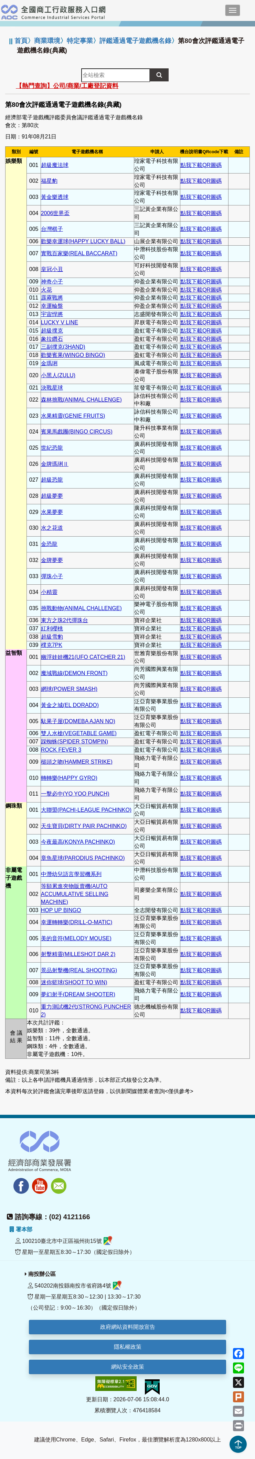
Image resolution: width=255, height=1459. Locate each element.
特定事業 (80, 40)
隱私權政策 (127, 1347)
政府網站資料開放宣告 (127, 1327)
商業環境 (47, 40)
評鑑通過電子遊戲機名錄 (135, 40)
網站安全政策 (127, 1367)
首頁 (21, 40)
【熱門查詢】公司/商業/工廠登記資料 (67, 85)
